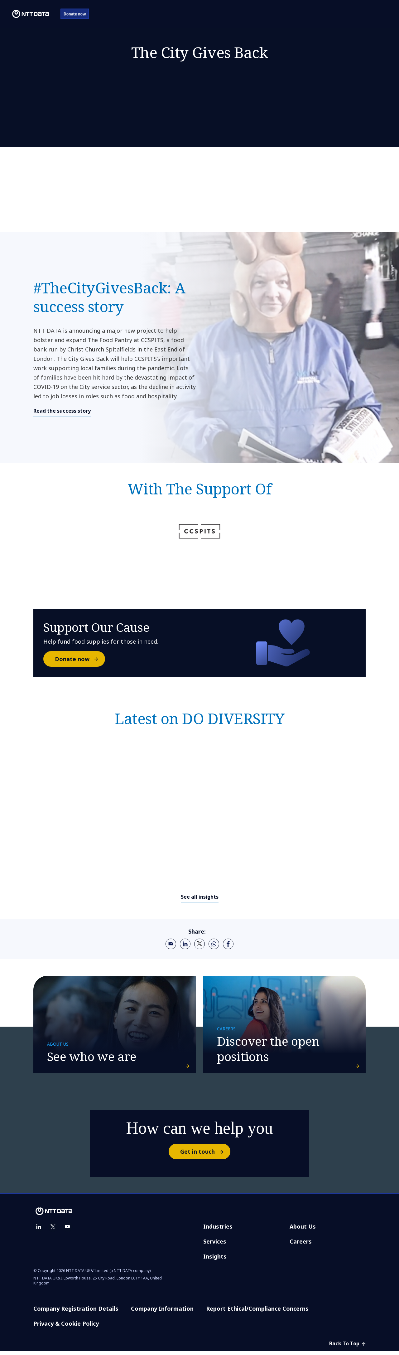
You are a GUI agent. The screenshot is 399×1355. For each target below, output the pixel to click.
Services (214, 1245)
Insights (215, 1260)
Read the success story (62, 410)
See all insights (200, 896)
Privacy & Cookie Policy (66, 1327)
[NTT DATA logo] (25, 14)
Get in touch (205, 1155)
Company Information (162, 1312)
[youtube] (67, 1230)
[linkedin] (185, 944)
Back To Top (347, 1347)
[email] (171, 944)
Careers (301, 1245)
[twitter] (199, 944)
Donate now (79, 658)
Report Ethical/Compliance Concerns (257, 1312)
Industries (218, 1230)
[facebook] (228, 944)
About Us (303, 1230)
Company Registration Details (75, 1312)
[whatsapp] (214, 944)
